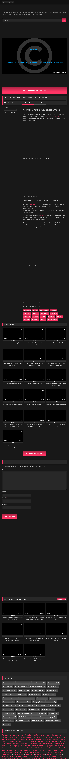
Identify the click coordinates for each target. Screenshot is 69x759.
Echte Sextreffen (25, 721)
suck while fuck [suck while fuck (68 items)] (23, 683)
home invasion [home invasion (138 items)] (24, 664)
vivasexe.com (47, 700)
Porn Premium (56, 704)
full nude (35, 313)
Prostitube (34, 730)
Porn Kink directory (41, 719)
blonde (35, 310)
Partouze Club (56, 698)
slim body (27, 319)
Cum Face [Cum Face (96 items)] (24, 653)
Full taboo (5, 698)
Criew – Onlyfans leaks (22, 713)
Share (40, 102)
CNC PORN (10, 730)
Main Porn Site (47, 713)
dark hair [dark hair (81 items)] (9, 657)
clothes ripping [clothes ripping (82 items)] (10, 653)
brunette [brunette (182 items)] (54, 649)
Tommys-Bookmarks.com (10, 700)
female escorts (33, 728)
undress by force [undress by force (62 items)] (53, 683)
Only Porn (10, 713)
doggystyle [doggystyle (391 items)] (35, 657)
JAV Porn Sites (20, 704)
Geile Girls (37, 726)
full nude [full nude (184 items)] (43, 661)
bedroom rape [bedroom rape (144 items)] (24, 645)
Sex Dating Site (13, 721)
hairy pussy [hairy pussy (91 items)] (9, 664)
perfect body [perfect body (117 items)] (49, 672)
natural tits (27, 316)
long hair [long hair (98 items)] (52, 664)
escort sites (43, 728)
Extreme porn (37, 700)
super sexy (43, 215)
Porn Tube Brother (38, 698)
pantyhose (51, 316)
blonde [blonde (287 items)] (8, 649)
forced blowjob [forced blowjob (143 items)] (11, 661)
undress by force (53, 319)
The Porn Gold (36, 713)
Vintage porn (58, 700)
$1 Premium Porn (17, 702)
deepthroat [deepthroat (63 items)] (21, 657)
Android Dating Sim (38, 721)
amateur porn (6, 728)
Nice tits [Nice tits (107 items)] (9, 672)
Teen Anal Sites (51, 702)
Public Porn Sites (8, 704)
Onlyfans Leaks (47, 706)
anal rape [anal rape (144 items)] (9, 645)
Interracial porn (40, 717)
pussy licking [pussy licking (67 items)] (10, 676)
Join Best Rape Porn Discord (34, 740)
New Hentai (18, 715)
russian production (33, 204)
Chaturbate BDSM (26, 700)
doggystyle (27, 313)
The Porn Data (57, 710)
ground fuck (44, 313)
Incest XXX (52, 719)
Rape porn (27, 310)
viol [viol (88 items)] (7, 687)
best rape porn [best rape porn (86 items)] (39, 645)
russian (59, 316)
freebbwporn (29, 717)
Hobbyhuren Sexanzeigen (10, 726)
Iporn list (48, 710)
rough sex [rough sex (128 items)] (41, 676)
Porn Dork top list (7, 715)
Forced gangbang (13, 708)
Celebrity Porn (31, 704)
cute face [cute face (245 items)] (53, 653)
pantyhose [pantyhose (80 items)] (34, 672)
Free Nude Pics (29, 702)
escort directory (54, 728)
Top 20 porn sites (51, 708)
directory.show (14, 698)
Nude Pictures (57, 726)
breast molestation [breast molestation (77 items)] (38, 649)
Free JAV (49, 715)
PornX (60, 717)
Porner (12, 719)
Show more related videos (34, 454)
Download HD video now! (34, 90)
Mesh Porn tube (26, 698)
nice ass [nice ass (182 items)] (56, 668)
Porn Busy (18, 730)
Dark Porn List (25, 708)
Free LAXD (40, 715)
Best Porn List (47, 726)
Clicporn (48, 698)
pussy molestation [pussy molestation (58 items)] (25, 676)
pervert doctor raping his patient (53, 116)
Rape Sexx (30, 710)
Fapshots (26, 730)
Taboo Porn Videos (58, 723)
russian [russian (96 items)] (54, 676)
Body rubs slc (40, 702)
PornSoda (5, 719)
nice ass (35, 316)
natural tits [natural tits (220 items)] (42, 668)
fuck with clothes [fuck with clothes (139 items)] (27, 661)
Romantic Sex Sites (44, 704)
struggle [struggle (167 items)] (9, 683)
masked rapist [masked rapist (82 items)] (10, 668)
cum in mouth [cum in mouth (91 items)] (39, 653)
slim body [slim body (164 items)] (25, 679)
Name (4, 492)
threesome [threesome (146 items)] (38, 683)
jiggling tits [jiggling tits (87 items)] (39, 664)
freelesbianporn (7, 717)
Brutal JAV (16, 706)
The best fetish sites (37, 708)
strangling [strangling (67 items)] (51, 679)
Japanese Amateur (30, 715)
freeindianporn (58, 715)
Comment (5, 470)
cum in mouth (44, 310)
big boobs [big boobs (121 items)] (54, 645)
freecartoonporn (19, 717)
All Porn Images (28, 719)
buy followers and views (19, 728)
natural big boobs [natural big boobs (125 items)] (26, 668)
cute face (53, 310)
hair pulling (53, 313)
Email (4, 498)
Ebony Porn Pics (35, 706)
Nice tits (43, 316)
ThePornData (39, 710)
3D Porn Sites (61, 702)
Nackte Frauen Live (26, 726)
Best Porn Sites (51, 717)
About (28, 102)
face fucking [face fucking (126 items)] (50, 657)
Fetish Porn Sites (58, 713)
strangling (35, 319)
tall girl (43, 319)
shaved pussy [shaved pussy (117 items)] (10, 679)
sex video (57, 706)
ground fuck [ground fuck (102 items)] (56, 661)
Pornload (19, 719)
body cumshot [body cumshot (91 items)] (22, 649)
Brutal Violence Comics (17, 710)
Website (4, 504)
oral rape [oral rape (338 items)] (21, 672)
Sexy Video (24, 706)
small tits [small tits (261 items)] (38, 679)
